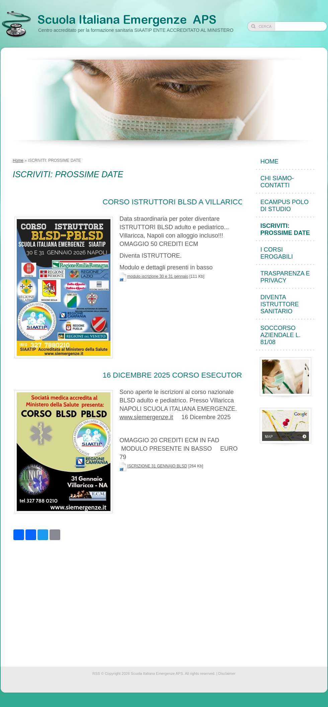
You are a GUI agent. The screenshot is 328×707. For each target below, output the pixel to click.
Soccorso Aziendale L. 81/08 (280, 335)
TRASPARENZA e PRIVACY (285, 277)
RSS (96, 673)
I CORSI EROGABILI (276, 253)
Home (18, 160)
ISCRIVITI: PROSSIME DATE (285, 229)
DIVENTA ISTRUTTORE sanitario (279, 304)
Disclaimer (226, 673)
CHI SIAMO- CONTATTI (277, 182)
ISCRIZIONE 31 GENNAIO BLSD (157, 466)
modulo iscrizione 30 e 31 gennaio (157, 276)
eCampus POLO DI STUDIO (284, 205)
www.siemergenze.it (146, 417)
